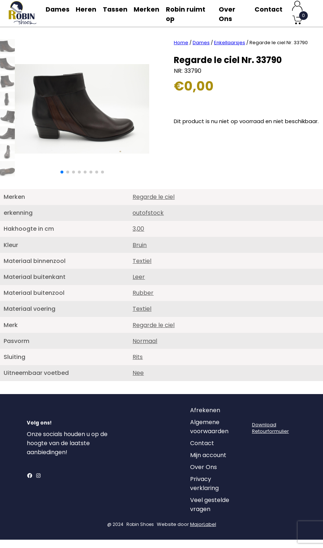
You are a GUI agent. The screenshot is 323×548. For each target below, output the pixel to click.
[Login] (258, 420)
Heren (88, 13)
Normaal (145, 349)
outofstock (148, 221)
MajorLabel (203, 532)
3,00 (138, 237)
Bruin (140, 253)
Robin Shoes (140, 533)
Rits (138, 365)
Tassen (119, 13)
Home (181, 50)
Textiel (142, 269)
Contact (268, 13)
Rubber (143, 301)
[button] (61, 180)
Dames (58, 13)
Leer (139, 285)
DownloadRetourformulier (270, 436)
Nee (138, 381)
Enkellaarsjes (229, 50)
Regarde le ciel (154, 205)
